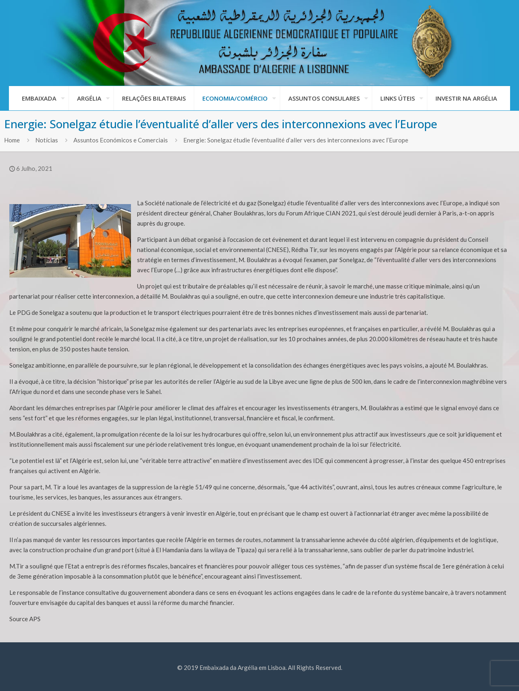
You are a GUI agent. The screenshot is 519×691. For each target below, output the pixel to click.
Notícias (46, 140)
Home (12, 140)
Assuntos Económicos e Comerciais (120, 140)
